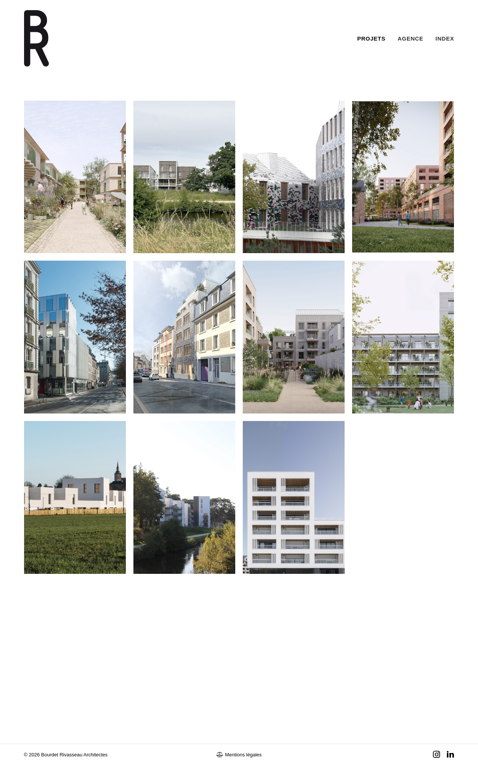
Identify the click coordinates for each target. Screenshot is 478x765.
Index (445, 38)
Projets (371, 38)
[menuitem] (374, 38)
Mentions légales (239, 754)
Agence (411, 38)
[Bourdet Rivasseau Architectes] (36, 38)
